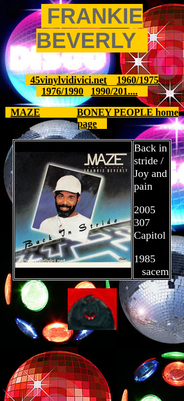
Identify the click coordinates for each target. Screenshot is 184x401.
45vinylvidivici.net (68, 80)
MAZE (25, 112)
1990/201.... (114, 91)
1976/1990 (62, 91)
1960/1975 (138, 80)
